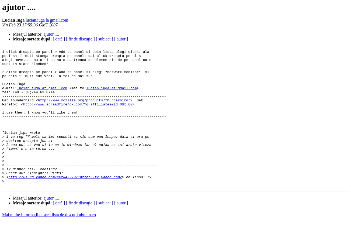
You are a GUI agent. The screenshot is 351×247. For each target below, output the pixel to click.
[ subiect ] (104, 39)
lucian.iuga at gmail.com (42, 96)
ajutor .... (51, 34)
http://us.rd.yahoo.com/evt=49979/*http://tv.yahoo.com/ (65, 202)
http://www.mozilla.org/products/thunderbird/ (84, 110)
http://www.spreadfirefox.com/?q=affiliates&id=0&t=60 (78, 115)
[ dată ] (59, 39)
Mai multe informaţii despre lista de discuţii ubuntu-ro (49, 242)
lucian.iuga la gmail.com (47, 20)
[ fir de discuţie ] (80, 39)
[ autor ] (121, 39)
